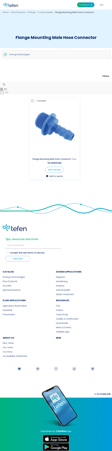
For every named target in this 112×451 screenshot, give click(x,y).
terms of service (35, 252)
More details (54, 169)
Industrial (7, 310)
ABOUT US (8, 337)
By (102, 394)
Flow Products (18, 12)
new (58, 337)
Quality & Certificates (67, 319)
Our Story (7, 351)
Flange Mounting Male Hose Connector (51, 159)
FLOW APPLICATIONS (14, 300)
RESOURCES (62, 300)
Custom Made (45, 12)
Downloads (62, 323)
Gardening (61, 281)
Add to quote (54, 176)
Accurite (7, 285)
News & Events (63, 327)
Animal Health (63, 290)
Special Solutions (12, 290)
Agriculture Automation (15, 306)
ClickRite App (62, 331)
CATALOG (8, 271)
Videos (59, 310)
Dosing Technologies (14, 277)
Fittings (31, 12)
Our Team (8, 347)
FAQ (58, 306)
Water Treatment (65, 294)
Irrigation (60, 277)
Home (6, 12)
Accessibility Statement (15, 356)
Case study (62, 314)
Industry (60, 285)
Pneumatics (9, 314)
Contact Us (86, 4)
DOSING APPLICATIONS (69, 271)
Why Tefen (8, 343)
